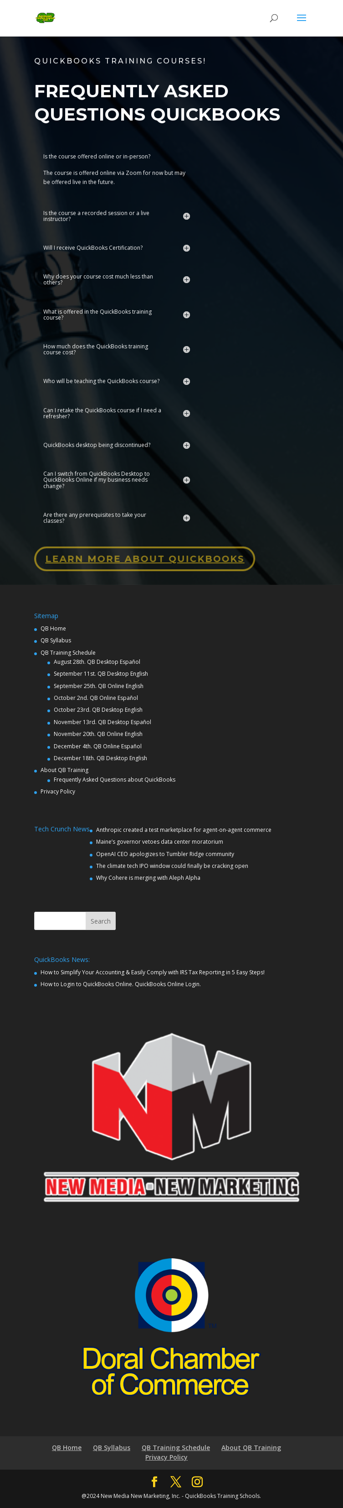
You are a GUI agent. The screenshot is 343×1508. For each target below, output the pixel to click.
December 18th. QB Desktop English (100, 758)
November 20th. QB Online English (98, 734)
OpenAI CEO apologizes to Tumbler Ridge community (165, 854)
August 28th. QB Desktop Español (97, 662)
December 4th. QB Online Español (98, 746)
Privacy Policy (58, 791)
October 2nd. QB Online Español (96, 698)
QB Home (53, 628)
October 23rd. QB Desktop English (98, 710)
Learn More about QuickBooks (144, 551)
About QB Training (64, 770)
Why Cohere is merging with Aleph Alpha (148, 878)
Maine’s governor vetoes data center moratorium (159, 842)
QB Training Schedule (68, 653)
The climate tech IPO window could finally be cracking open (172, 866)
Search (101, 921)
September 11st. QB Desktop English (101, 674)
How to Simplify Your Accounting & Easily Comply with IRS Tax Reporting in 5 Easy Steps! (153, 972)
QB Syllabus (56, 640)
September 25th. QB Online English (98, 686)
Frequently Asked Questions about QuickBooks (114, 779)
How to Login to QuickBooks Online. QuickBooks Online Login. (121, 984)
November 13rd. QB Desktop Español (102, 722)
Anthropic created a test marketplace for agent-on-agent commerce (183, 830)
